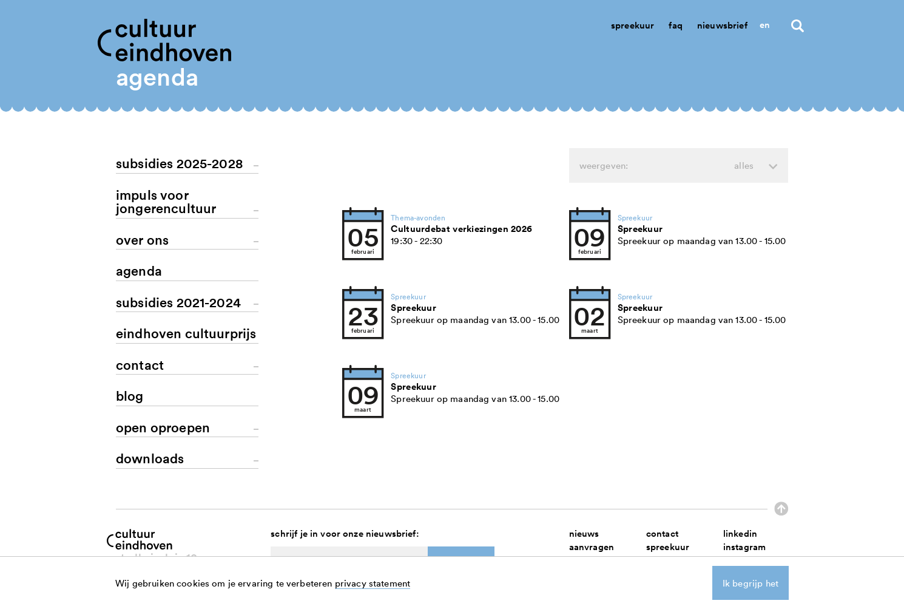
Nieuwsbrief (722, 25)
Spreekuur (632, 25)
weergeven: (666, 165)
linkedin (740, 533)
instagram (744, 546)
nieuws (584, 533)
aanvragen (591, 546)
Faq (675, 25)
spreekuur (667, 546)
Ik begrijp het (750, 583)
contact (662, 533)
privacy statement (373, 583)
